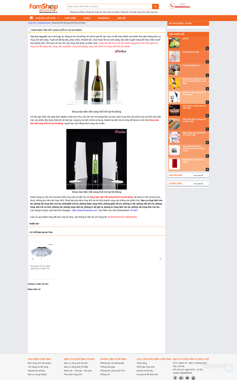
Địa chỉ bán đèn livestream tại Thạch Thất (194, 134)
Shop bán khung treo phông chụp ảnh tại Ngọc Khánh (194, 148)
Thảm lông (142, 363)
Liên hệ (121, 18)
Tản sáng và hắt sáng (38, 367)
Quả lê (185, 39)
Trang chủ (32, 23)
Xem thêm (198, 175)
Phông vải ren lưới (191, 52)
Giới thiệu (70, 18)
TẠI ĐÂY (134, 210)
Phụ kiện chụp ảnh (73, 374)
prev (33, 259)
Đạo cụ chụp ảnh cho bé (76, 363)
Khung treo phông (36, 370)
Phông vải (105, 374)
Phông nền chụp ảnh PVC (112, 370)
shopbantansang (43, 23)
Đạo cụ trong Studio (37, 374)
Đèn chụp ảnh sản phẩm (39, 363)
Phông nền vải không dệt (112, 363)
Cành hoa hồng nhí (191, 65)
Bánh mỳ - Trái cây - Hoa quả (78, 370)
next (160, 259)
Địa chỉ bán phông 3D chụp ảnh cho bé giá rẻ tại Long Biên (194, 81)
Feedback (104, 18)
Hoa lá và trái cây (145, 370)
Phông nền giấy (107, 367)
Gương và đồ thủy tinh (147, 374)
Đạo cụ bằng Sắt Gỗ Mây (76, 367)
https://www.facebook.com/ (84, 210)
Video (87, 18)
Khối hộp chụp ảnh (146, 367)
